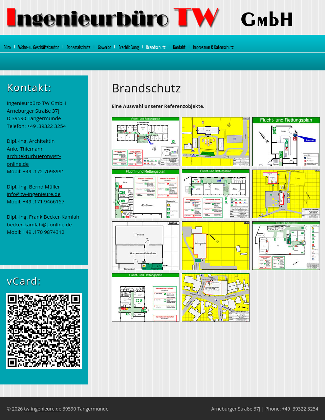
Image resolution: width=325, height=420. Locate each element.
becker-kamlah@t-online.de (39, 224)
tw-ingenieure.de (42, 408)
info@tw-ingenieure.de (34, 194)
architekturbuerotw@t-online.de (34, 160)
